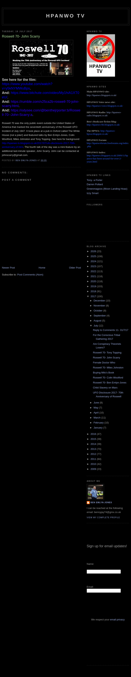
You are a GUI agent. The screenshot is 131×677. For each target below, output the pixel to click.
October (98, 310)
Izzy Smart (92, 193)
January (98, 427)
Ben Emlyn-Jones (101, 502)
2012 (94, 454)
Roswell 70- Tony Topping (107, 352)
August (98, 320)
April (96, 412)
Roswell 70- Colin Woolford (108, 377)
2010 (94, 464)
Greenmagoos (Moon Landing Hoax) (107, 188)
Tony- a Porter (94, 180)
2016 (94, 434)
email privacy (117, 619)
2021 (94, 276)
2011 (94, 459)
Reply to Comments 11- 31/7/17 (110, 330)
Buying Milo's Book (103, 372)
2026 (94, 251)
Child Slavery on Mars (105, 387)
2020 (94, 281)
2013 (94, 449)
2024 (94, 261)
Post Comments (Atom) (30, 274)
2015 (94, 439)
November (100, 305)
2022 (94, 271)
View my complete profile (103, 517)
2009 (94, 469)
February (99, 422)
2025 (94, 256)
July (96, 325)
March (97, 417)
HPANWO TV (65, 16)
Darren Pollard (95, 184)
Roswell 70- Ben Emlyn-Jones (109, 382)
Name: (90, 563)
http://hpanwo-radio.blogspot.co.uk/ (104, 114)
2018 (94, 291)
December (100, 300)
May (96, 407)
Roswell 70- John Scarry (106, 357)
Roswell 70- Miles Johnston (108, 367)
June (97, 402)
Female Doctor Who (104, 362)
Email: (90, 586)
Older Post (75, 267)
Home (42, 267)
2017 (94, 296)
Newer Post (8, 267)
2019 (94, 286)
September (100, 315)
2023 (94, 266)
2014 (94, 444)
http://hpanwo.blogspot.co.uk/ (102, 95)
